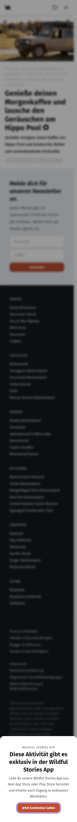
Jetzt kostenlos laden (38, 808)
